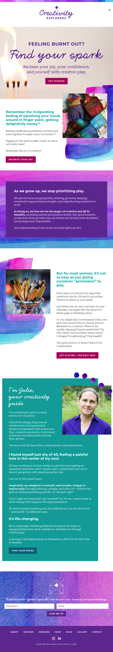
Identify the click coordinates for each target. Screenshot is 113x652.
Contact (97, 632)
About (14, 632)
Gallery (82, 632)
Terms (53, 644)
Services (28, 632)
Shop (58, 632)
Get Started (56, 81)
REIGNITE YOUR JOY (21, 159)
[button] (110, 10)
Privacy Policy (63, 644)
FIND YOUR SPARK (23, 550)
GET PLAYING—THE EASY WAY (77, 355)
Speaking (44, 632)
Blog (69, 632)
